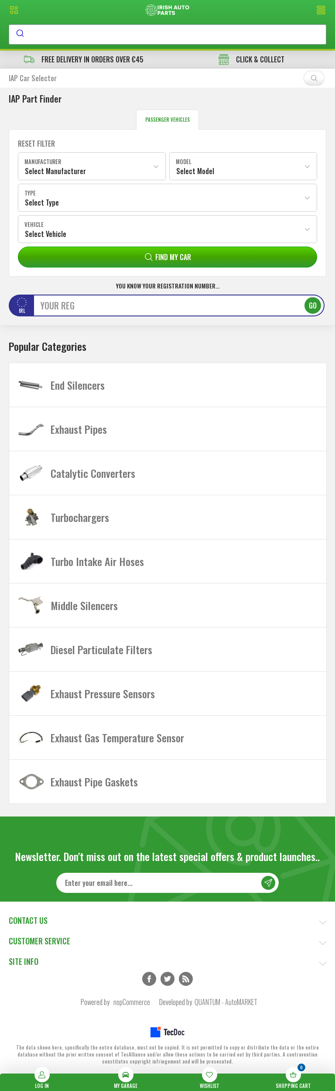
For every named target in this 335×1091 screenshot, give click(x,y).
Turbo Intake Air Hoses (97, 561)
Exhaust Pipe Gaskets (94, 781)
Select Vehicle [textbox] (45, 234)
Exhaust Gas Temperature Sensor (117, 737)
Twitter (167, 978)
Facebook (149, 978)
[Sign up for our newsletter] (167, 883)
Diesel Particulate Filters (101, 649)
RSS (185, 978)
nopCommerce (131, 1002)
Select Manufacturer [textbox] (55, 171)
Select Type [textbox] (42, 202)
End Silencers (78, 385)
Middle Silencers (84, 605)
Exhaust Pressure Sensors (103, 693)
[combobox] (167, 34)
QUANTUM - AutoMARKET (226, 1002)
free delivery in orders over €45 (84, 59)
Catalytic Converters (93, 473)
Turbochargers (80, 517)
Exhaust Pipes (79, 429)
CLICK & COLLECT (251, 59)
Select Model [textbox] (195, 171)
